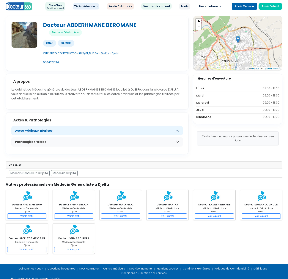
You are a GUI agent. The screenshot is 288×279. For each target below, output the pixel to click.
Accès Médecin (244, 6)
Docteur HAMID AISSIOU (27, 204)
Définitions (260, 268)
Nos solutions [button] (209, 6)
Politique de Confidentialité (232, 268)
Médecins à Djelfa (64, 173)
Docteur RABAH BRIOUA (73, 204)
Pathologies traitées (30, 142)
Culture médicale (114, 268)
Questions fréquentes (61, 268)
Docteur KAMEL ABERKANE (214, 204)
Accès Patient (270, 6)
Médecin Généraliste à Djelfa (29, 173)
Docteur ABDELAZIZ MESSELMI (27, 238)
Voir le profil (26, 216)
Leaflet (254, 68)
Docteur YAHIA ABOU (120, 204)
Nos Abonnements (140, 268)
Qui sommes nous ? (31, 268)
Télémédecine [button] (85, 6)
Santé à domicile (120, 6)
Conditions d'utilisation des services (144, 273)
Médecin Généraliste (65, 32)
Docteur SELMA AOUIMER (73, 238)
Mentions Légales (168, 268)
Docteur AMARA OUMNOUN (261, 204)
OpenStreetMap (272, 68)
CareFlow (55, 6)
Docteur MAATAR (167, 204)
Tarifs (185, 6)
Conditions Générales (196, 268)
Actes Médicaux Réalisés (34, 131)
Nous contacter (89, 268)
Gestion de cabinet (156, 6)
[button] (238, 39)
